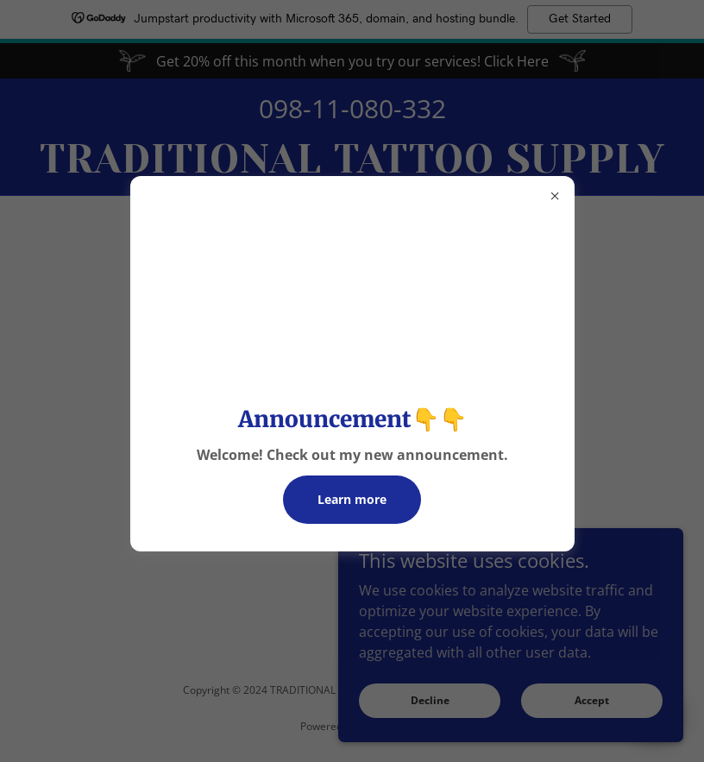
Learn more (352, 499)
